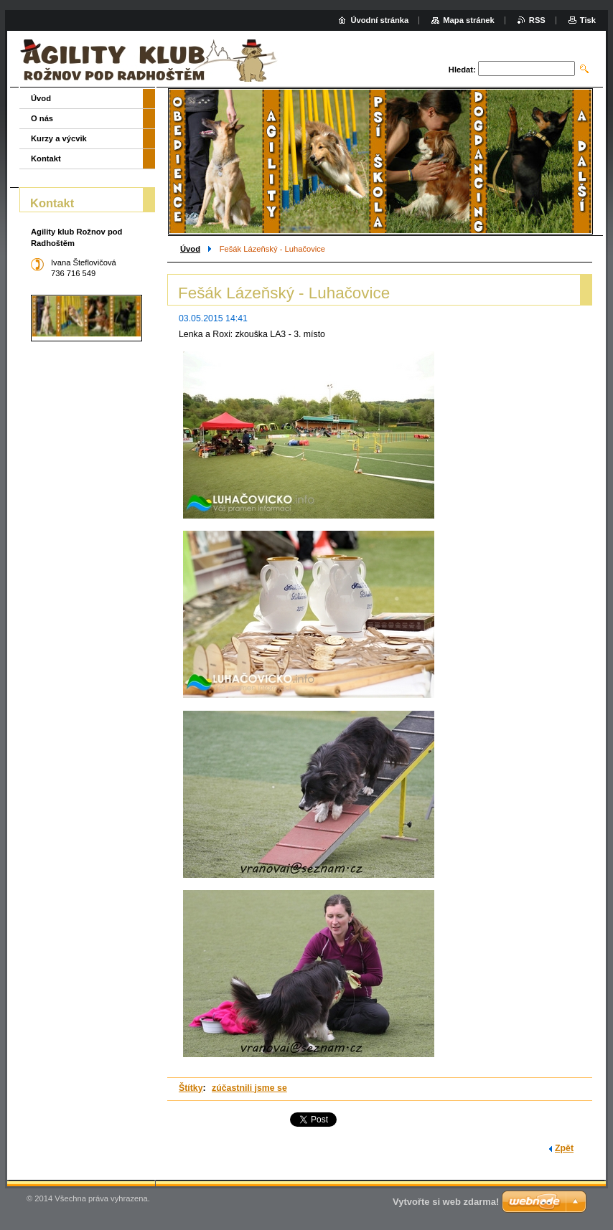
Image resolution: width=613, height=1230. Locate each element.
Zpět (564, 1148)
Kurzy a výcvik (59, 138)
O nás (42, 118)
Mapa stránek (469, 20)
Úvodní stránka (379, 20)
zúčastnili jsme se (249, 1088)
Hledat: (462, 69)
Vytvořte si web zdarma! (446, 1201)
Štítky (191, 1088)
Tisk (588, 20)
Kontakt (46, 158)
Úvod (190, 249)
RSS (537, 20)
